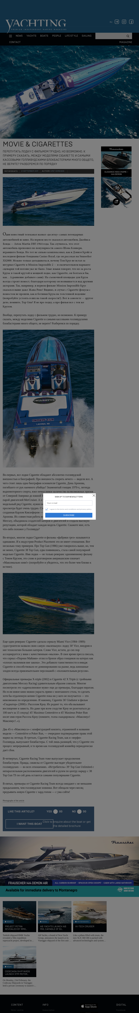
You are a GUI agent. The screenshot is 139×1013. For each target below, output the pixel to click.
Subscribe (68, 515)
